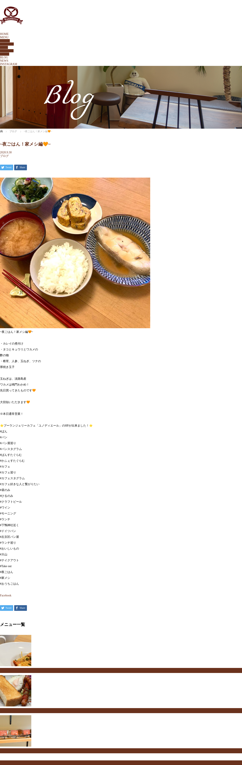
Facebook (5, 595)
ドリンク (5, 762)
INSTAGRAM (8, 64)
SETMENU (7, 44)
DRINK (4, 54)
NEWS (4, 60)
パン (2, 750)
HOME (4, 34)
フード (4, 670)
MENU (4, 37)
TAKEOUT (7, 50)
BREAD (5, 40)
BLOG (4, 57)
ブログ (4, 156)
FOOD (4, 47)
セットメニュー (9, 710)
